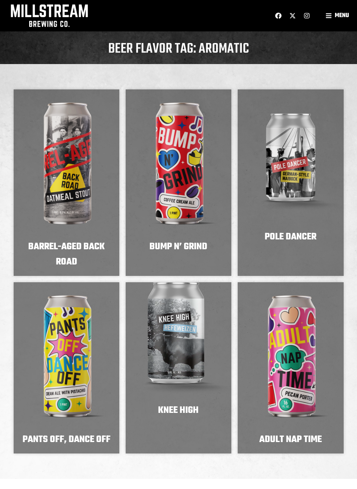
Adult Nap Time (290, 439)
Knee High (178, 410)
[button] (338, 15)
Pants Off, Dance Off (66, 439)
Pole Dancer (290, 237)
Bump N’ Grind (178, 246)
